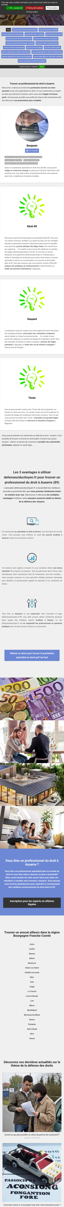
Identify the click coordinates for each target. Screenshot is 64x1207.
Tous (8, 30)
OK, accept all (14, 8)
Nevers (32, 1020)
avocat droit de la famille (48, 30)
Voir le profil (32, 151)
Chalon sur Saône (32, 968)
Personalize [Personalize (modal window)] (52, 8)
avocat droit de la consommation (25, 30)
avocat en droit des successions (46, 39)
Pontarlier (32, 1024)
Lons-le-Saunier (32, 996)
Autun (32, 944)
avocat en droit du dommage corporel (20, 43)
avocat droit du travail (54, 34)
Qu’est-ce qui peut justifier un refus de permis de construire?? (32, 1135)
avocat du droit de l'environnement (18, 39)
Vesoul (32, 1038)
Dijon (32, 977)
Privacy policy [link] (32, 12)
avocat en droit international (14, 48)
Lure (32, 1001)
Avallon (32, 949)
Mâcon (32, 1005)
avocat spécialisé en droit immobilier (32, 61)
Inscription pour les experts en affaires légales (32, 903)
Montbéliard (32, 1010)
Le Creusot (32, 991)
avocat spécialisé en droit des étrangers (16, 56)
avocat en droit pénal (34, 48)
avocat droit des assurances (12, 34)
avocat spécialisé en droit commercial (16, 52)
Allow (42, 67)
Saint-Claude (32, 1029)
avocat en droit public (52, 48)
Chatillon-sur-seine (32, 972)
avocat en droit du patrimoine (47, 43)
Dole (32, 982)
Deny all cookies (34, 8)
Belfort (32, 958)
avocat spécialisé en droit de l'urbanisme (47, 52)
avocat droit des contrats (34, 34)
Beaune (32, 954)
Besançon (32, 963)
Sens (32, 1034)
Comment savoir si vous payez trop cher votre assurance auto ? (32, 1205)
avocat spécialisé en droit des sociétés (48, 56)
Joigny (32, 987)
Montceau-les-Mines (32, 1015)
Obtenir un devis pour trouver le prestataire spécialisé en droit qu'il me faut (32, 655)
